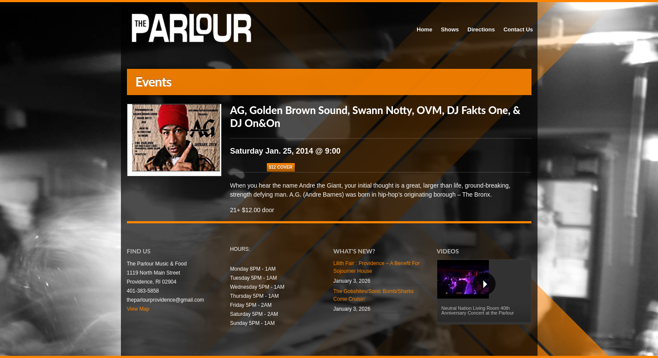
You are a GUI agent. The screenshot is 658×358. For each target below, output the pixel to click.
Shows (450, 29)
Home (424, 29)
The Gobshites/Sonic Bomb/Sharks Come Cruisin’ (374, 295)
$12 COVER (281, 167)
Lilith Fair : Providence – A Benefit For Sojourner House (377, 267)
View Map (138, 309)
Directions (481, 29)
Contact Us (518, 29)
